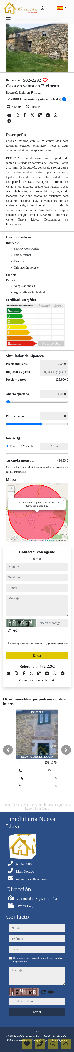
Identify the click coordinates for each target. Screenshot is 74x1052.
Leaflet (32, 540)
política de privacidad (58, 643)
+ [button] (11, 489)
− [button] (11, 495)
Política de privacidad (56, 1036)
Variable (28, 446)
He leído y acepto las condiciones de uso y (39, 643)
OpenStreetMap (47, 540)
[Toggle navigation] (8, 19)
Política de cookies (17, 1040)
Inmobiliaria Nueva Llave (28, 1036)
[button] (8, 750)
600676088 (37, 559)
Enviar (37, 655)
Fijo (12, 446)
